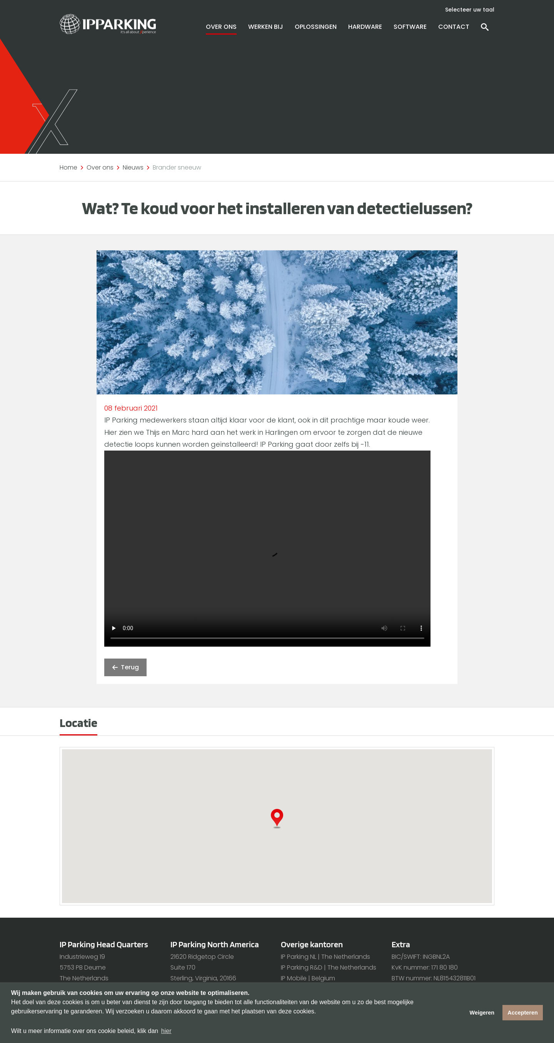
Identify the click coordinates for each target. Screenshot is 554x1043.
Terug (125, 667)
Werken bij (265, 26)
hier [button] (166, 1031)
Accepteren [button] (522, 1013)
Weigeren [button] (482, 1013)
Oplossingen (316, 26)
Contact (453, 26)
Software (410, 26)
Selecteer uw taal (469, 9)
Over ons (221, 26)
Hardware (365, 26)
